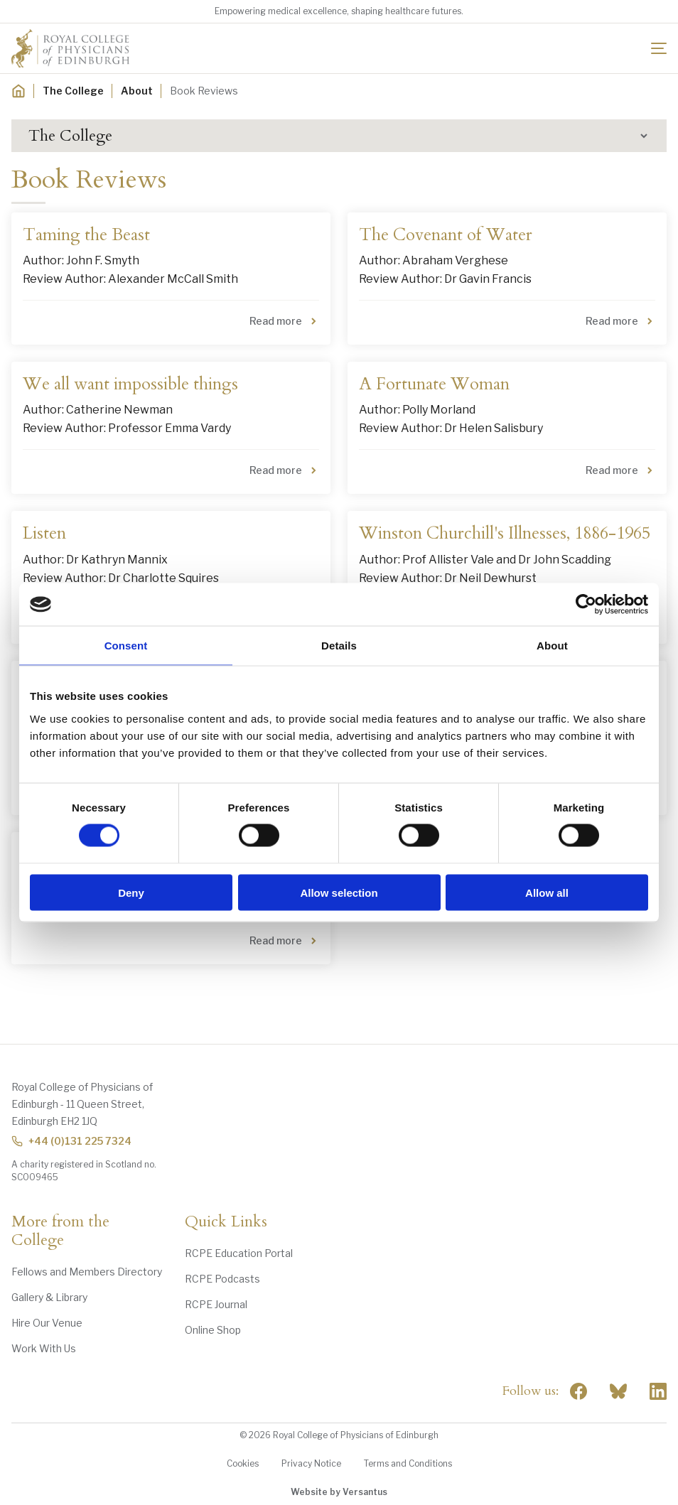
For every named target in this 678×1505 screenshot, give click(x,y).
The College (73, 91)
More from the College (60, 1231)
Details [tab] (339, 646)
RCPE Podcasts (222, 1279)
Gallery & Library (49, 1297)
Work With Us (43, 1348)
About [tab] (552, 646)
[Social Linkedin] (658, 1391)
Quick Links (226, 1222)
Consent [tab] (126, 646)
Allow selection (338, 892)
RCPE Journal (216, 1304)
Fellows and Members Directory (86, 1272)
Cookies (243, 1463)
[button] (339, 135)
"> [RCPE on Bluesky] (618, 1391)
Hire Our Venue (46, 1323)
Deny (131, 892)
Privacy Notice (311, 1463)
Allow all (547, 892)
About (137, 91)
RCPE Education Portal (239, 1253)
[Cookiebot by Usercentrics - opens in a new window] (586, 604)
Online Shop (213, 1330)
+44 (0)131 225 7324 (71, 1141)
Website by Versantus (339, 1492)
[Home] (18, 91)
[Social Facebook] (578, 1391)
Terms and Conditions (408, 1463)
